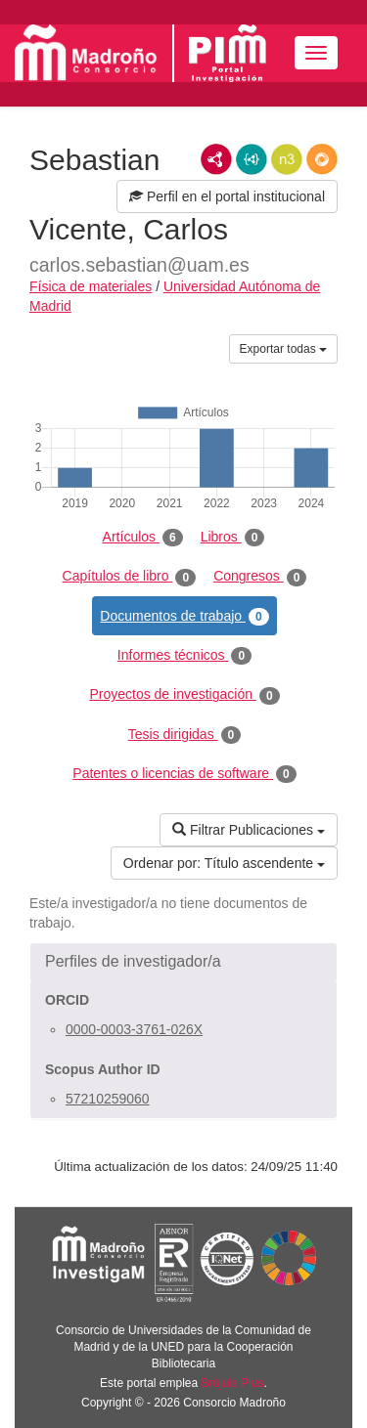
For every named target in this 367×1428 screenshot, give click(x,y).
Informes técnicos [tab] (184, 656)
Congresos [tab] (259, 576)
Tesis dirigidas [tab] (185, 735)
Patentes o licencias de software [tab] (184, 774)
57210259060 (108, 1098)
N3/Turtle (286, 159)
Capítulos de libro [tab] (130, 576)
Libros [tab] (233, 537)
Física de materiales (90, 286)
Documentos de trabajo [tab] (184, 617)
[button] (183, 961)
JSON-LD (251, 159)
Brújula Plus (233, 1383)
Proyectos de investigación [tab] (184, 695)
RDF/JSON (322, 159)
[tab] (183, 961)
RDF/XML (216, 159)
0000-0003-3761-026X (134, 1029)
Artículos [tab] (143, 537)
